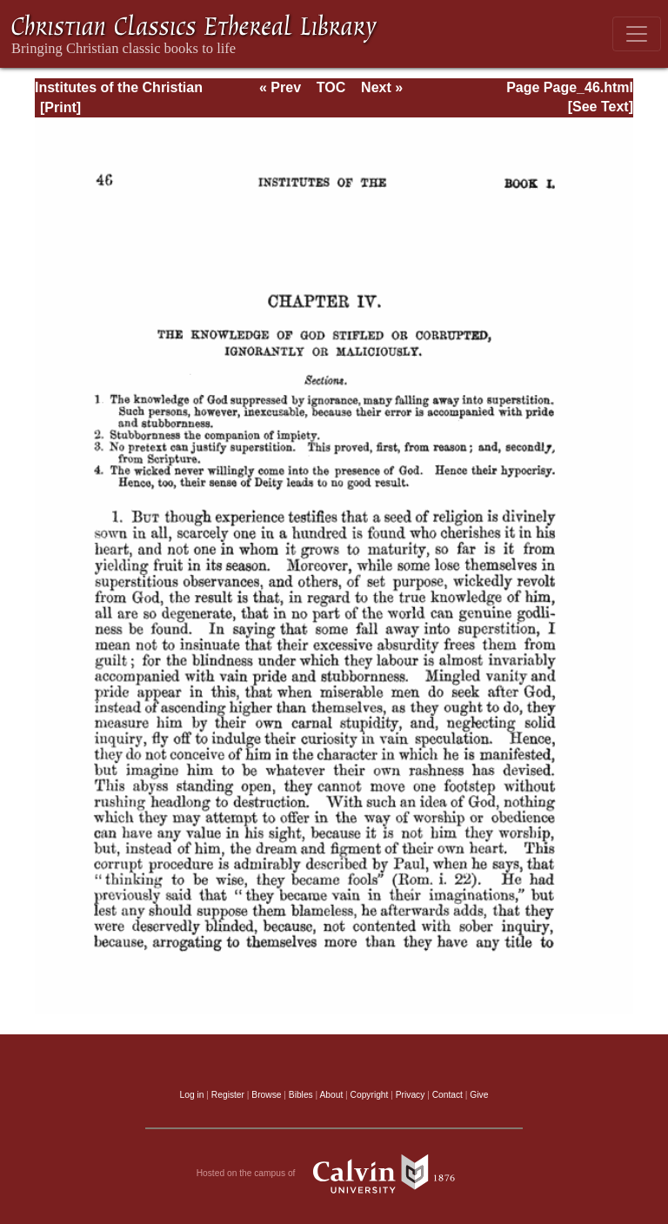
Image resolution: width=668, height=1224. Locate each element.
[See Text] (600, 106)
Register (227, 1095)
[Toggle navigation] (636, 34)
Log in (192, 1095)
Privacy (410, 1095)
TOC (331, 87)
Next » (382, 87)
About (331, 1095)
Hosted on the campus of (334, 1173)
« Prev (280, 87)
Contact (447, 1095)
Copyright (370, 1095)
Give (479, 1095)
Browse (266, 1095)
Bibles (301, 1095)
